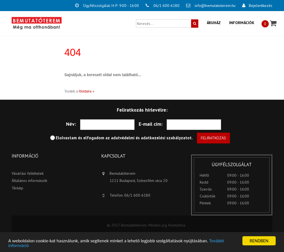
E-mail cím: (151, 124)
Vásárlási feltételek (28, 173)
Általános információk (29, 180)
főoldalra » (86, 91)
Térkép (17, 188)
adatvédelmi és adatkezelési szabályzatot (151, 137)
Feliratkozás (213, 137)
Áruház (214, 22)
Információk (241, 22)
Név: (71, 124)
